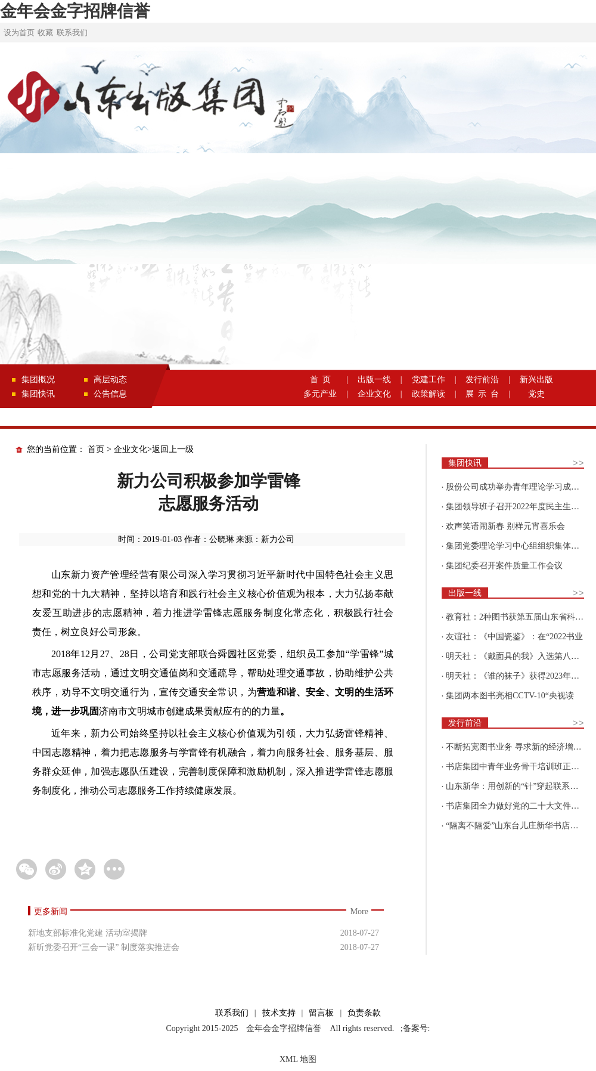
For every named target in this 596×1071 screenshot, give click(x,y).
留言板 (321, 1012)
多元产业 (320, 393)
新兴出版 (536, 379)
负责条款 (364, 1012)
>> (578, 463)
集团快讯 (38, 393)
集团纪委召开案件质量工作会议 (504, 565)
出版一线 (374, 379)
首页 (96, 449)
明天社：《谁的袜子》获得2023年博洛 (517, 675)
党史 (536, 393)
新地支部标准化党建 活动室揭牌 (87, 932)
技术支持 (279, 1012)
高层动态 (110, 379)
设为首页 (19, 32)
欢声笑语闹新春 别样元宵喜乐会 (505, 526)
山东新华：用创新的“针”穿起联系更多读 (520, 786)
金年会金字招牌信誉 (75, 11)
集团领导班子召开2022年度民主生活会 (517, 506)
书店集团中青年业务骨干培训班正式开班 (521, 766)
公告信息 (110, 393)
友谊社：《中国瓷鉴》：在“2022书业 (514, 636)
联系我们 (72, 32)
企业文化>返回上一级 (154, 449)
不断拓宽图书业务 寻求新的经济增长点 (518, 746)
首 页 (320, 379)
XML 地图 (298, 1059)
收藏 (45, 32)
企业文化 (374, 393)
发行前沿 (482, 379)
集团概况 (38, 379)
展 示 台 (482, 393)
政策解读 (428, 393)
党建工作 (428, 379)
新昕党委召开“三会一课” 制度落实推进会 (103, 947)
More (359, 911)
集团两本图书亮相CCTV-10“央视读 (510, 695)
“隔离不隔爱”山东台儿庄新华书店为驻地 (520, 825)
